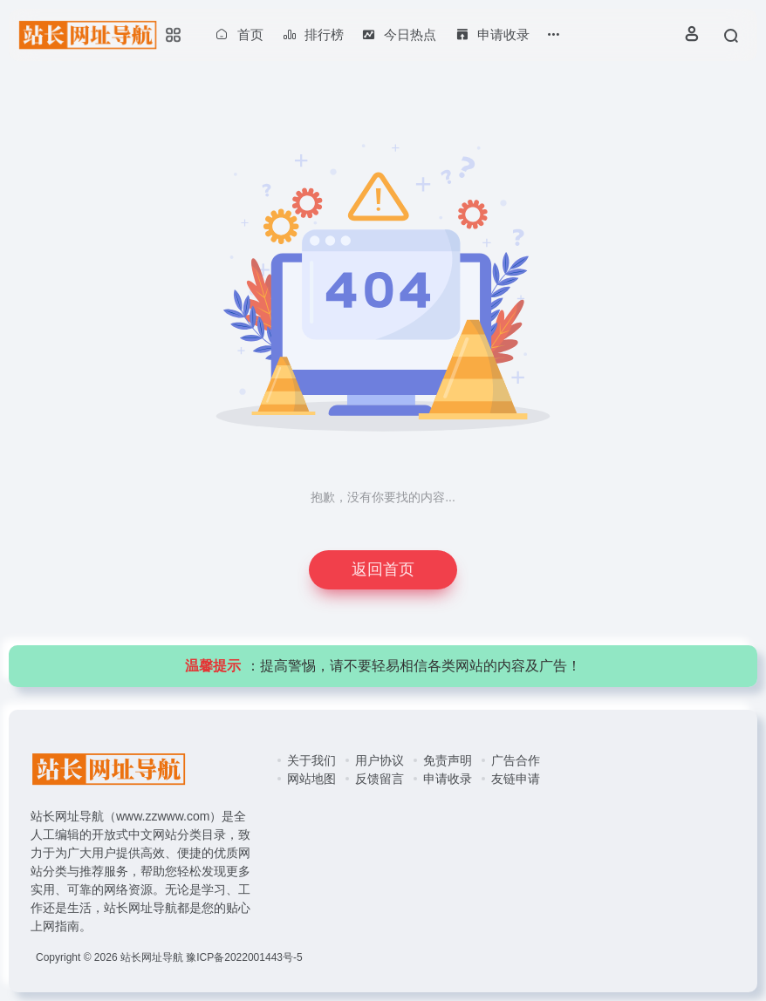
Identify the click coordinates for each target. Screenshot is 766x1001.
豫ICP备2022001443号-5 (244, 957)
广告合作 (515, 760)
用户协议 (379, 760)
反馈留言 (379, 779)
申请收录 (447, 779)
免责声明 (447, 760)
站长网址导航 (151, 957)
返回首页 (383, 569)
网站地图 (311, 779)
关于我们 (311, 760)
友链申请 (515, 779)
